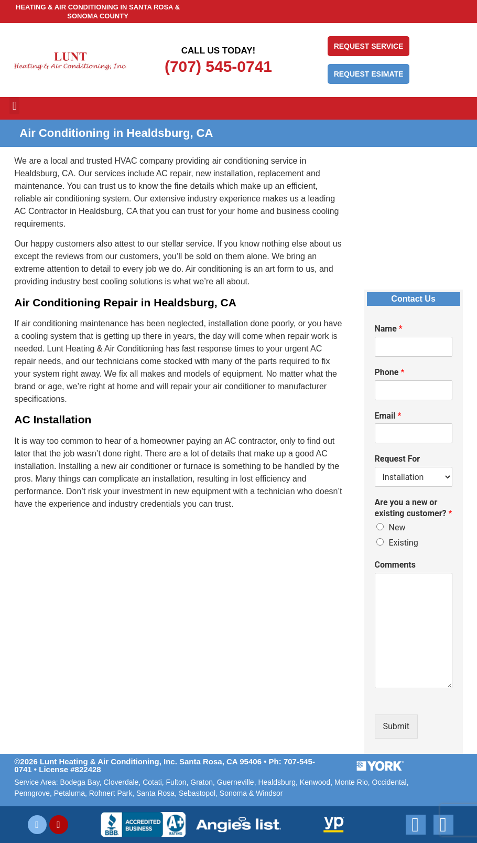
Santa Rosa (155, 793)
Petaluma (69, 793)
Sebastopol (197, 793)
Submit (396, 726)
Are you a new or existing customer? (413, 507)
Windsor (269, 793)
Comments (395, 565)
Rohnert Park (110, 793)
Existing (403, 543)
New (397, 527)
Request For (397, 459)
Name (389, 329)
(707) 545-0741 (218, 66)
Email (388, 416)
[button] (14, 105)
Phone (390, 372)
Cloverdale (120, 782)
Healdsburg (277, 782)
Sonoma (233, 793)
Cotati (152, 782)
